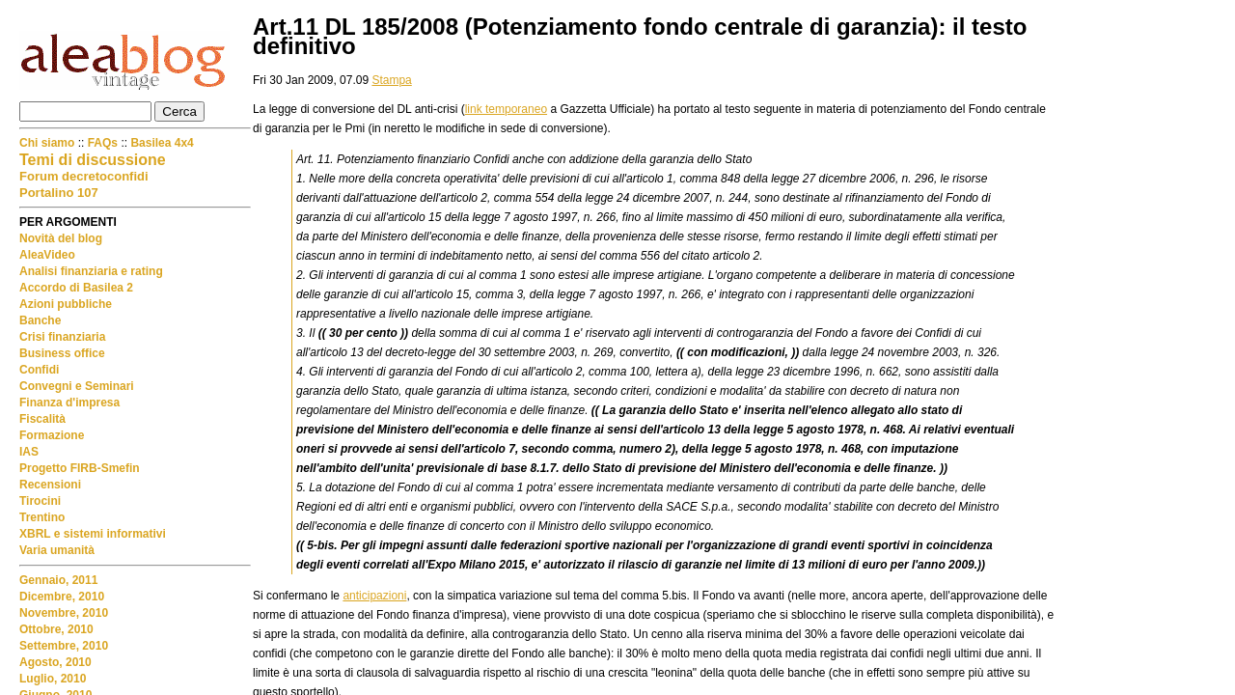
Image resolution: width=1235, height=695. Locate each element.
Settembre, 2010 (63, 646)
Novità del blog (60, 238)
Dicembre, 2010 (61, 596)
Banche (40, 320)
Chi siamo (48, 143)
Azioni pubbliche (65, 304)
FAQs (103, 143)
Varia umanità (57, 550)
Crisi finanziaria (62, 337)
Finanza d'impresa (69, 402)
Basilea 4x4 (161, 143)
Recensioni (50, 484)
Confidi (39, 369)
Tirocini (40, 501)
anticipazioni (374, 595)
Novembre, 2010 (63, 613)
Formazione (51, 435)
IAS (29, 452)
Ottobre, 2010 (56, 629)
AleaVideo (47, 255)
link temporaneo (506, 109)
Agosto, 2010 (55, 662)
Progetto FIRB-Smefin (79, 468)
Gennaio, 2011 (58, 580)
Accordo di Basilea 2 (76, 287)
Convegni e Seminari (76, 386)
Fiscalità (42, 419)
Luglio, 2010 (52, 678)
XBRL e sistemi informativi (92, 534)
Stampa (391, 80)
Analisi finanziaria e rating (91, 271)
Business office (62, 353)
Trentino (42, 517)
